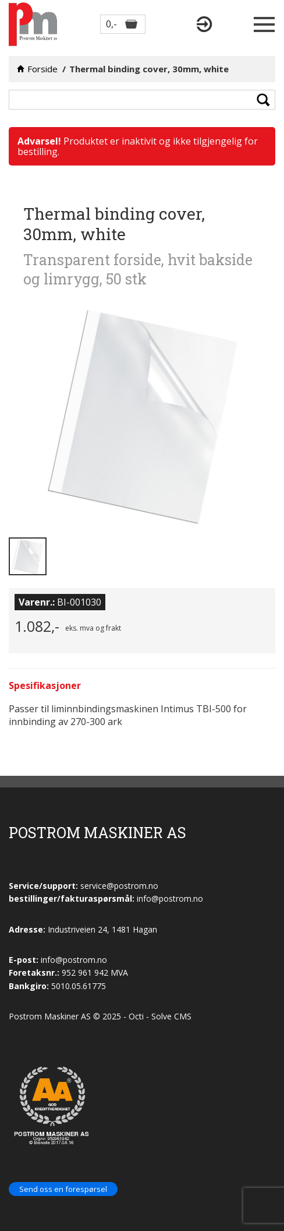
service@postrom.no (119, 885)
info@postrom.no (73, 959)
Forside (42, 69)
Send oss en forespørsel (63, 1189)
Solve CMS (171, 1016)
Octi (136, 1016)
